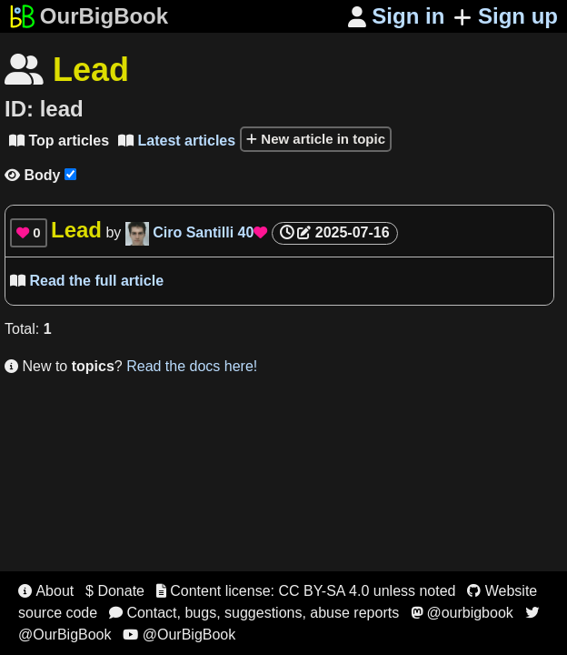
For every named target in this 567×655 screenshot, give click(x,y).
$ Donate (114, 591)
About (46, 591)
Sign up (505, 16)
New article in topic (315, 138)
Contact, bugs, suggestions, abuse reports (254, 612)
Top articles (59, 140)
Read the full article (87, 280)
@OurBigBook (179, 634)
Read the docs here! (191, 366)
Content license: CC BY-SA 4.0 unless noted (306, 591)
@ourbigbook (462, 612)
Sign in (396, 16)
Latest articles (176, 140)
